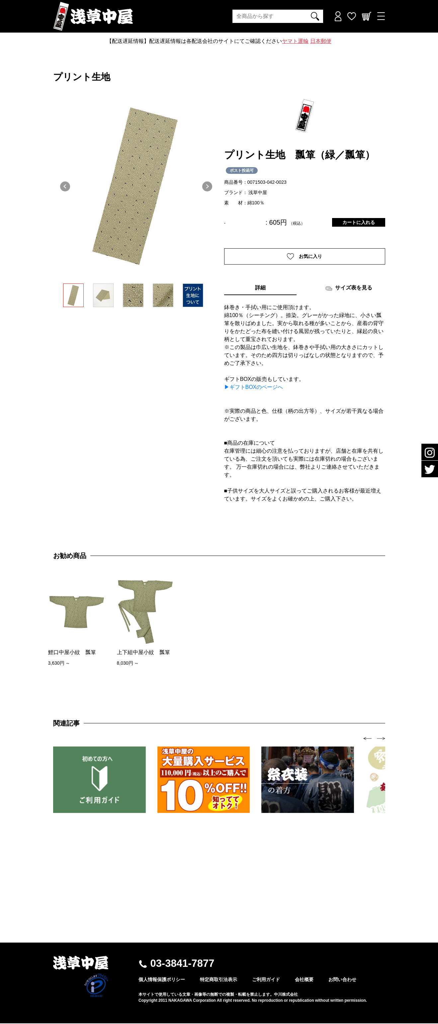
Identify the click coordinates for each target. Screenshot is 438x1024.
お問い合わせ (342, 980)
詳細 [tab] (260, 288)
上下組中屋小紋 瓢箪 (143, 653)
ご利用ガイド (266, 980)
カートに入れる (358, 222)
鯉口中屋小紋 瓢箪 (72, 653)
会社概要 (304, 980)
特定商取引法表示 (218, 980)
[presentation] (367, 739)
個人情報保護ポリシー (161, 980)
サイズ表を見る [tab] (348, 289)
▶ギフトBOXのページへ (253, 388)
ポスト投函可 (242, 170)
